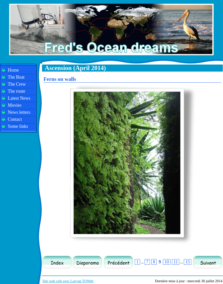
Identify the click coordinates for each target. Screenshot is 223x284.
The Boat (16, 77)
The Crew (17, 84)
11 (175, 261)
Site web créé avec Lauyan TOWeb (68, 281)
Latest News (19, 98)
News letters (19, 112)
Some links (18, 126)
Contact (15, 119)
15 (187, 261)
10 (166, 261)
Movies (14, 105)
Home (13, 70)
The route (16, 91)
